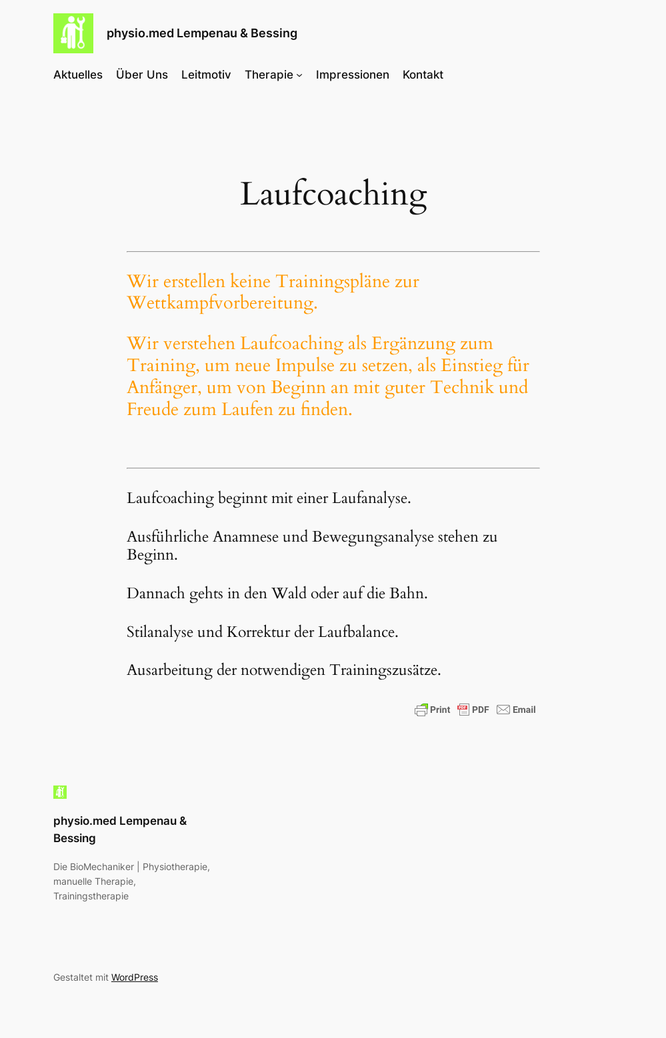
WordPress (134, 977)
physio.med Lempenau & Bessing (202, 33)
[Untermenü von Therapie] (299, 74)
